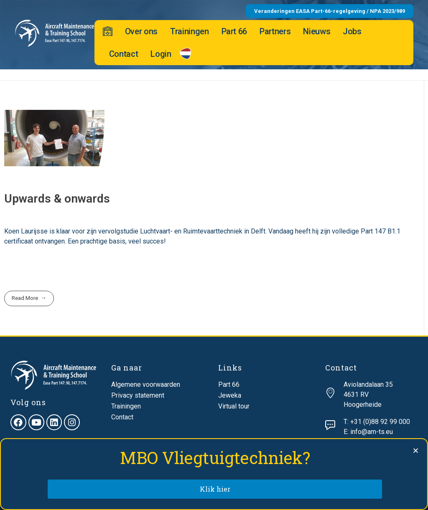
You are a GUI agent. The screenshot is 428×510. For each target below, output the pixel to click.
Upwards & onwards (57, 199)
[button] (416, 450)
